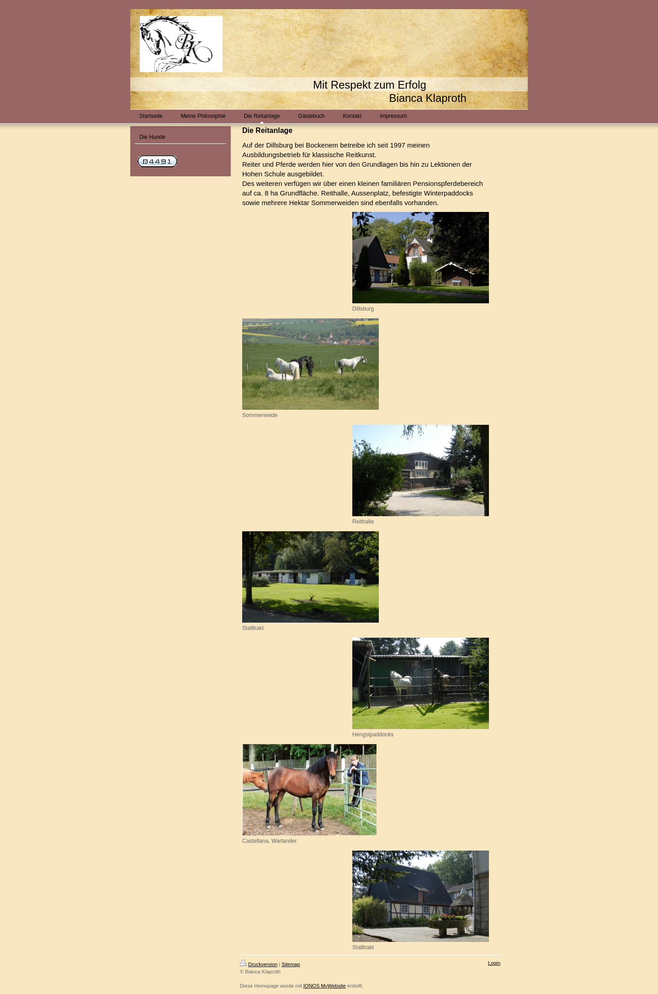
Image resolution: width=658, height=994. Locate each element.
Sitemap (290, 964)
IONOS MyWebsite (324, 986)
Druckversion (258, 964)
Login (494, 963)
